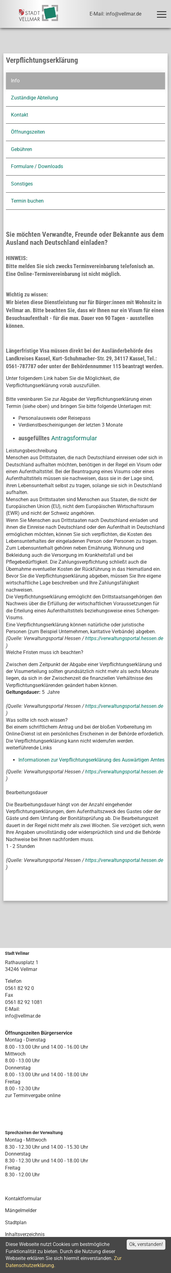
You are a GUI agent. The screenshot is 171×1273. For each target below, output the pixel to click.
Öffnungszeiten (28, 132)
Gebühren (21, 149)
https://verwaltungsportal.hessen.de (124, 638)
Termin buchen (27, 201)
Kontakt (19, 115)
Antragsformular (74, 438)
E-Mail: (12, 1009)
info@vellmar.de (23, 1016)
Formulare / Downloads (37, 166)
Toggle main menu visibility (163, 11)
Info (15, 81)
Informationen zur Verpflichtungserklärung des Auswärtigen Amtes (91, 760)
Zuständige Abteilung (34, 98)
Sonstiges (22, 184)
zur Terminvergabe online (33, 1095)
